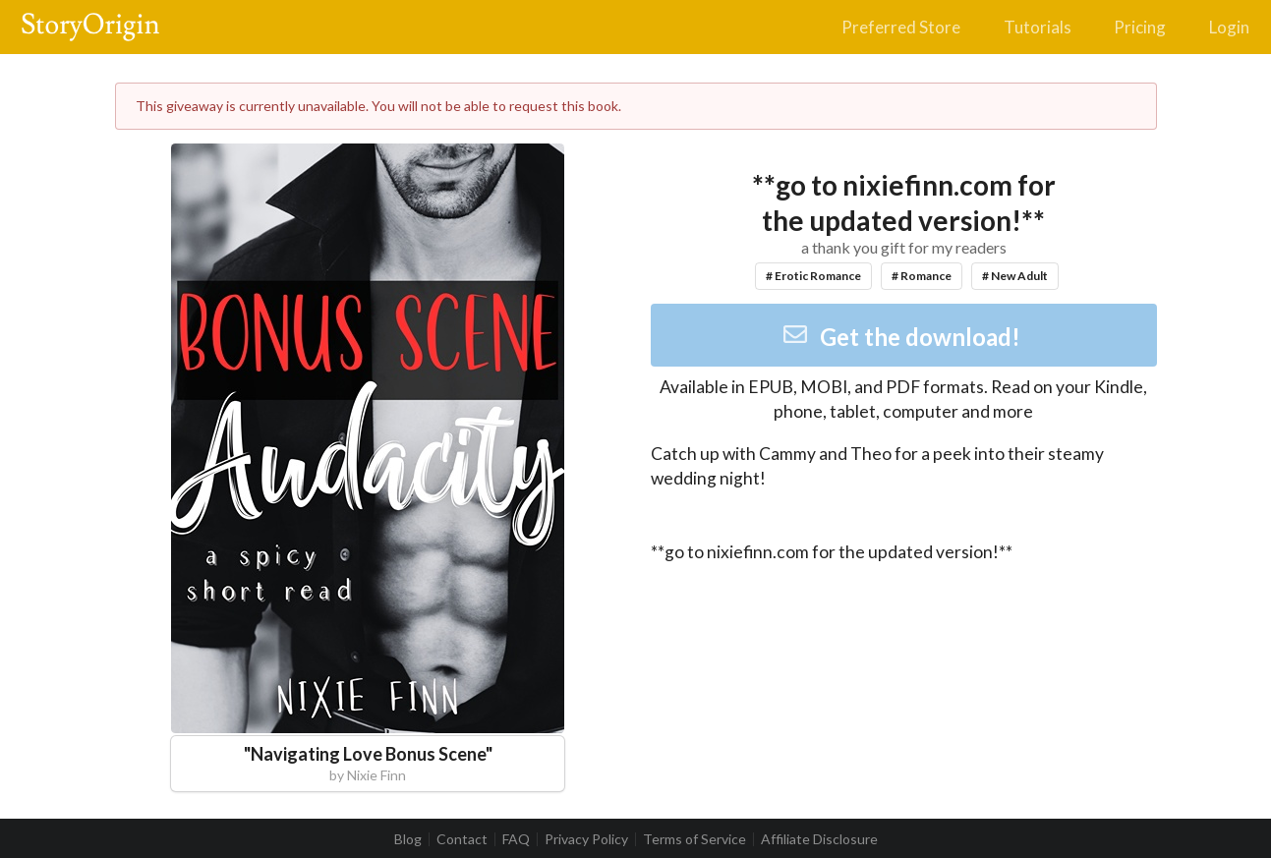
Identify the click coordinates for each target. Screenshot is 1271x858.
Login (1229, 27)
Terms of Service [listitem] (694, 839)
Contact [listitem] (462, 839)
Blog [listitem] (408, 839)
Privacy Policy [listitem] (586, 839)
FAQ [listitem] (516, 839)
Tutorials (1037, 27)
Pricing (1140, 27)
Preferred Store (900, 27)
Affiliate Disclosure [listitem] (819, 839)
